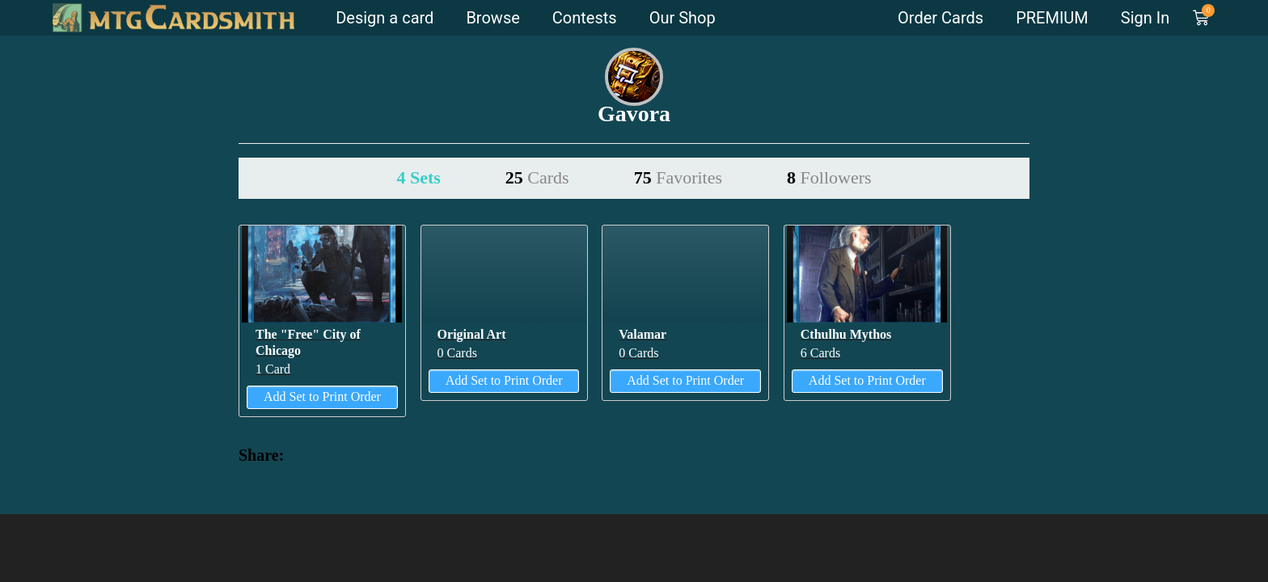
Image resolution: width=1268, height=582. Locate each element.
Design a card (384, 17)
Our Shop (682, 17)
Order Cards (940, 17)
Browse (492, 17)
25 (537, 177)
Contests (584, 17)
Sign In (1145, 17)
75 (678, 177)
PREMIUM (1052, 17)
